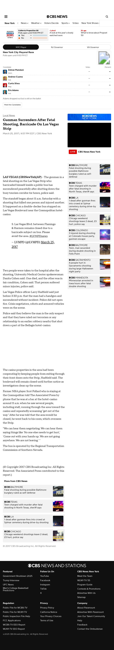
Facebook (45, 580)
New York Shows (91, 23)
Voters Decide (51, 23)
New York (10, 23)
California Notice (48, 612)
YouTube (44, 576)
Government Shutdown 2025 (17, 576)
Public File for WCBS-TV (15, 608)
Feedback (82, 625)
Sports (65, 23)
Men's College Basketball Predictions (15, 589)
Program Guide (84, 584)
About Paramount (86, 608)
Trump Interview (11, 580)
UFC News (8, 584)
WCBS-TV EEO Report (14, 625)
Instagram (45, 584)
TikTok (43, 589)
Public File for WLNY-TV (15, 612)
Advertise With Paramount (90, 612)
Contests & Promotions (88, 589)
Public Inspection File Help (16, 616)
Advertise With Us (86, 593)
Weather (36, 23)
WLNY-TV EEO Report (14, 629)
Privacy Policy (47, 608)
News (24, 23)
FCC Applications (12, 620)
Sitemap (81, 597)
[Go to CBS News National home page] (57, 16)
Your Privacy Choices (50, 616)
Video (76, 23)
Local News (9, 115)
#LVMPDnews (38, 236)
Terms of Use (46, 620)
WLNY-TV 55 (83, 580)
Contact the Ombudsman (90, 629)
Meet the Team (84, 576)
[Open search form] (107, 16)
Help (79, 620)
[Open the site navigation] (22, 16)
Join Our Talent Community (91, 616)
